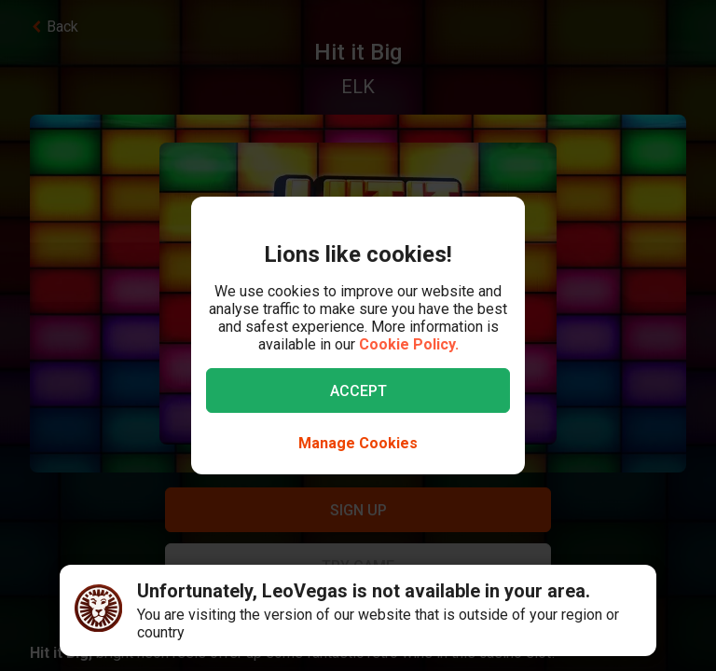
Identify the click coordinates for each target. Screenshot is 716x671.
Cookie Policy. (409, 344)
